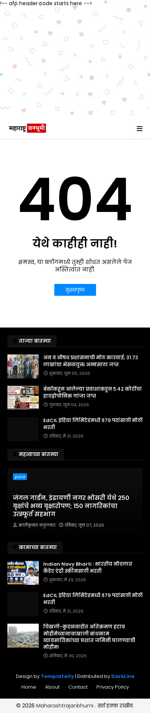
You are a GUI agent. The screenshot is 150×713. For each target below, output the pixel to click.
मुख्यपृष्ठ (75, 290)
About (52, 686)
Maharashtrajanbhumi (65, 705)
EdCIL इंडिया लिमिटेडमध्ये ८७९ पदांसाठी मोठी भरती (93, 424)
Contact (78, 686)
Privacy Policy (112, 686)
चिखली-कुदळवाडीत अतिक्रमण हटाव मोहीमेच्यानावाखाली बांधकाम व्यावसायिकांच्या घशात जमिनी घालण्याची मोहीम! (89, 637)
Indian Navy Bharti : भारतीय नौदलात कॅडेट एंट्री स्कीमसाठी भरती (87, 567)
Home (28, 686)
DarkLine (122, 676)
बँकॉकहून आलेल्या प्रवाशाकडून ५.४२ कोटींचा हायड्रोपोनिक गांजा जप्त (92, 392)
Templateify (57, 676)
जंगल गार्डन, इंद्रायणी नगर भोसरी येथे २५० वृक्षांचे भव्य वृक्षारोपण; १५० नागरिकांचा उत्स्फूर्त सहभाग (71, 506)
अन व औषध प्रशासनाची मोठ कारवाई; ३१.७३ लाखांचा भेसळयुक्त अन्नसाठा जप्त (90, 361)
